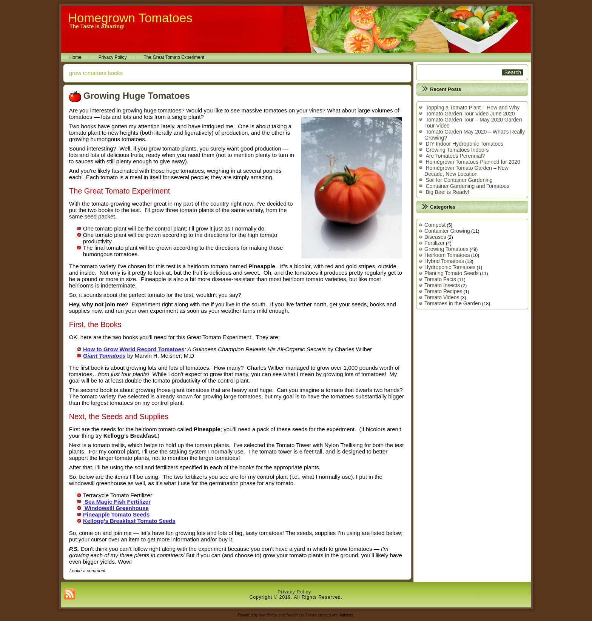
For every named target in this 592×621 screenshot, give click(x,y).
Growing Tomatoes (446, 249)
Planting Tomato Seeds (451, 273)
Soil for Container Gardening (459, 180)
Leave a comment (87, 570)
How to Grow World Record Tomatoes (134, 349)
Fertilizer (434, 243)
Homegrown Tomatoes (130, 18)
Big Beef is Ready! (447, 192)
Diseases (435, 237)
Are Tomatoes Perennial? (455, 156)
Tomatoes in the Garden (452, 303)
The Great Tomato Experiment (174, 57)
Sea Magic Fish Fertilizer (117, 501)
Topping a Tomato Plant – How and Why (473, 108)
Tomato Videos (441, 297)
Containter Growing (447, 231)
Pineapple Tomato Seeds (116, 514)
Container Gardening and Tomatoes (467, 186)
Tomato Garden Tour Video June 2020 (470, 114)
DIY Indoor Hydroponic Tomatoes (464, 144)
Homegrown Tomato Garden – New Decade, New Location (466, 171)
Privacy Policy (113, 57)
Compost (435, 225)
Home (75, 57)
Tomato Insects (442, 285)
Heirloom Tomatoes (447, 255)
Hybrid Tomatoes (444, 261)
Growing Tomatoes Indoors (457, 150)
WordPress (268, 615)
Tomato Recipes (443, 291)
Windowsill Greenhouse (116, 508)
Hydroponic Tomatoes (449, 267)
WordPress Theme (301, 615)
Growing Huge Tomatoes (136, 96)
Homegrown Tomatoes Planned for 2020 (473, 162)
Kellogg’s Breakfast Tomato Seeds (129, 521)
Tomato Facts (440, 279)
